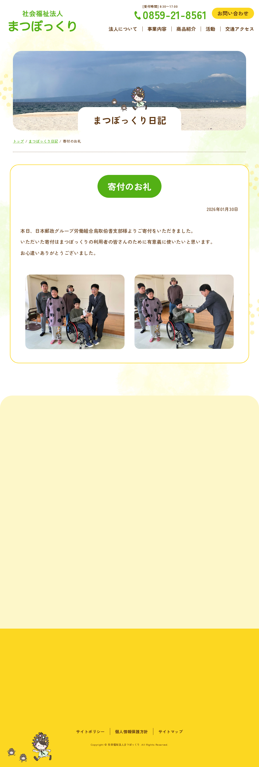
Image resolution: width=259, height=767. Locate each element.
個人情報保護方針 (131, 731)
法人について (123, 29)
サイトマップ (170, 731)
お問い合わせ (233, 13)
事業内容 (157, 29)
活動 (210, 29)
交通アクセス (239, 29)
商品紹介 (186, 29)
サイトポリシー (90, 731)
